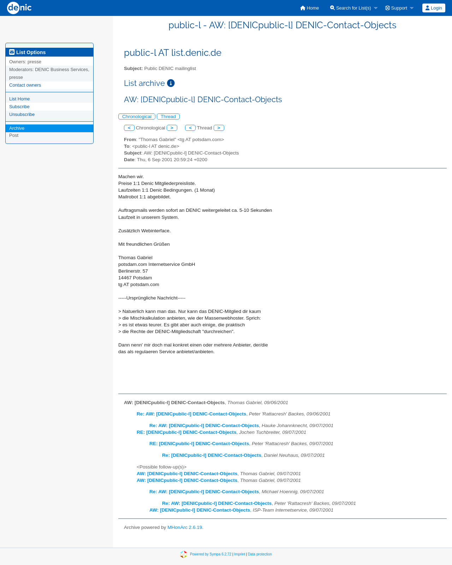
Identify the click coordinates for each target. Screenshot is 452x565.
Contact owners (25, 85)
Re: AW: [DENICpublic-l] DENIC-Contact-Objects (191, 414)
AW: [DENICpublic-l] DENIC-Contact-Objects (187, 473)
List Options (27, 52)
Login (434, 8)
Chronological (136, 116)
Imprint (239, 554)
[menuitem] (310, 8)
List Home (19, 98)
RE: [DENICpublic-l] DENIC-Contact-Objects (186, 432)
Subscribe (19, 106)
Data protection (260, 554)
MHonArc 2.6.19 (184, 527)
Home (309, 8)
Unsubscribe (22, 114)
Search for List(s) (350, 8)
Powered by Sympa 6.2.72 (210, 554)
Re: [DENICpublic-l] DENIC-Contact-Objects (211, 455)
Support (396, 8)
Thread (168, 116)
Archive (16, 128)
